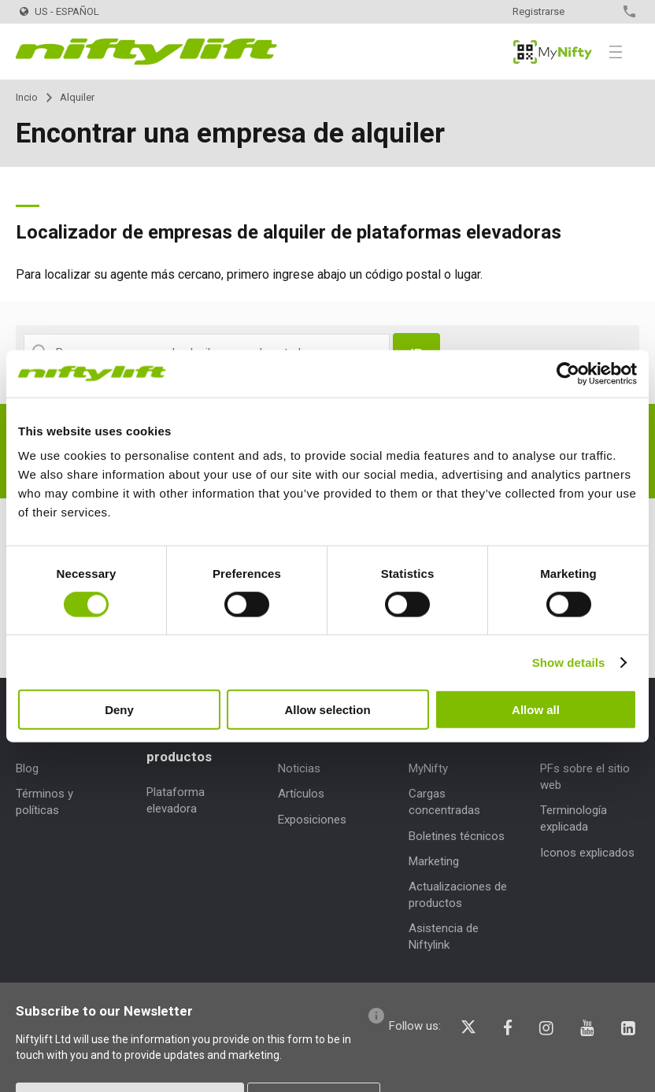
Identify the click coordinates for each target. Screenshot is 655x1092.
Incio (27, 97)
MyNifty (552, 52)
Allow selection (327, 709)
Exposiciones (312, 820)
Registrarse (538, 11)
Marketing (434, 861)
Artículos (301, 794)
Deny (119, 709)
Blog (27, 768)
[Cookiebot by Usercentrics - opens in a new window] (568, 373)
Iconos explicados (587, 853)
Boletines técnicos (457, 836)
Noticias (299, 768)
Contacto (602, 11)
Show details (568, 661)
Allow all (536, 709)
